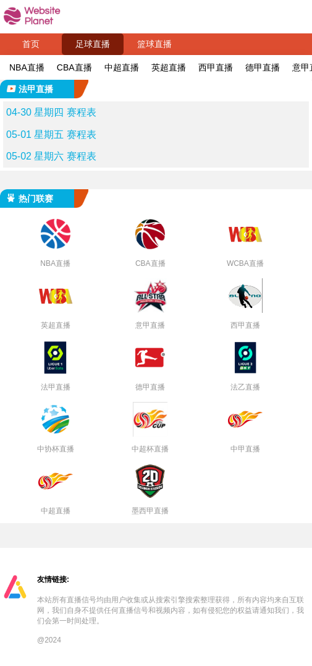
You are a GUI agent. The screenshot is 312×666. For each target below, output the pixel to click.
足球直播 (92, 44)
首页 (31, 44)
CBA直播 (74, 67)
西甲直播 (215, 67)
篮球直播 (154, 44)
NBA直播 (26, 67)
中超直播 (121, 67)
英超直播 (168, 67)
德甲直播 (262, 67)
